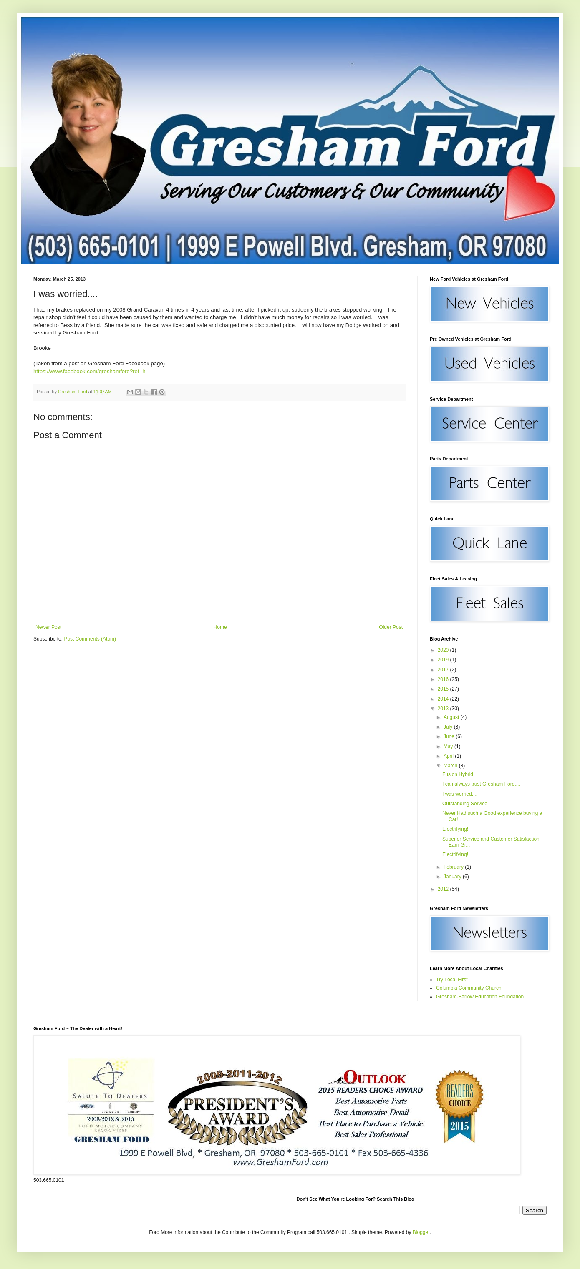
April (449, 756)
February (454, 867)
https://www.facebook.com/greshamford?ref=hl (90, 371)
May (449, 746)
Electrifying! (455, 829)
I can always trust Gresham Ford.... (481, 784)
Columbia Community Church (469, 988)
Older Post (391, 627)
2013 (444, 708)
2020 (444, 650)
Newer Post (48, 627)
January (453, 877)
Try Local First (452, 980)
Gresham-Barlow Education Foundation (480, 997)
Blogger (421, 1232)
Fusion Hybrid (457, 774)
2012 (444, 889)
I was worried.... (459, 794)
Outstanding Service (464, 804)
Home (220, 627)
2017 (444, 670)
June (450, 736)
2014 (444, 699)
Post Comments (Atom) (90, 639)
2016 (444, 679)
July (449, 727)
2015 (444, 689)
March (451, 766)
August (452, 717)
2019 (444, 660)
